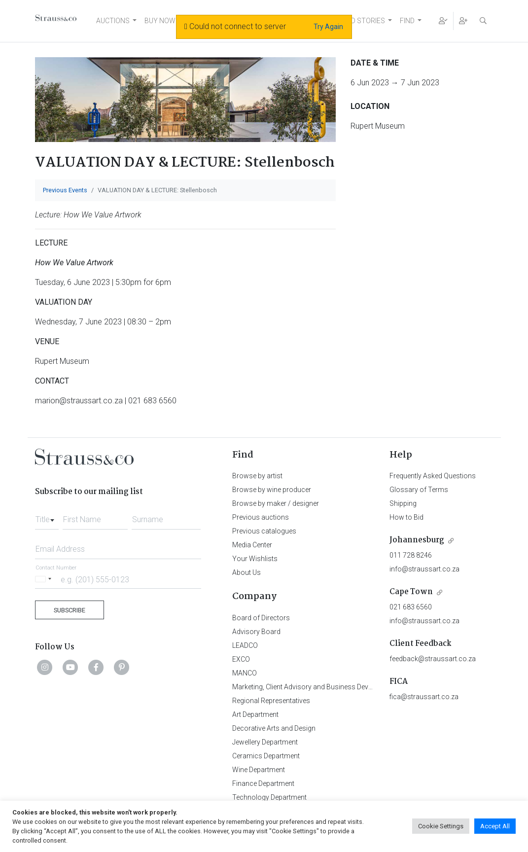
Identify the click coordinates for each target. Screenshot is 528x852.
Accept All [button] (495, 826)
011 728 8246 (410, 555)
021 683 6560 (410, 607)
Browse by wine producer (271, 490)
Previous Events (65, 190)
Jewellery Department (265, 742)
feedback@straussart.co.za (432, 659)
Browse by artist (257, 476)
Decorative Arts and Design (274, 728)
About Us (246, 572)
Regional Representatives (271, 701)
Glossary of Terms (418, 490)
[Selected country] (44, 579)
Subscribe (69, 610)
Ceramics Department (266, 756)
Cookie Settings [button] (440, 826)
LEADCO (245, 645)
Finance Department (263, 783)
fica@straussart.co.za (423, 697)
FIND (407, 21)
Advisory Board (256, 632)
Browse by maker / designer (275, 503)
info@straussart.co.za (424, 569)
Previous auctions (260, 517)
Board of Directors (261, 618)
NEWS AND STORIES (352, 21)
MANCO (244, 673)
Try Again (328, 27)
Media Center (252, 545)
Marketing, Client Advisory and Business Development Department (333, 687)
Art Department (255, 714)
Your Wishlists (255, 559)
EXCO (241, 659)
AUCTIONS (113, 21)
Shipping (403, 503)
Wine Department (258, 770)
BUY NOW (160, 21)
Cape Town (411, 592)
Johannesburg (416, 540)
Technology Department (269, 797)
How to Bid (406, 517)
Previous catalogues (264, 531)
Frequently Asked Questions (432, 476)
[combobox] (47, 517)
